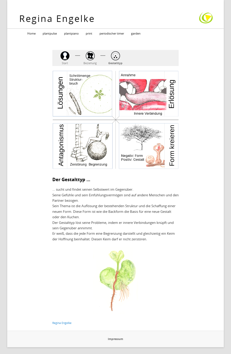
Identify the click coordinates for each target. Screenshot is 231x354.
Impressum (115, 339)
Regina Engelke (57, 18)
